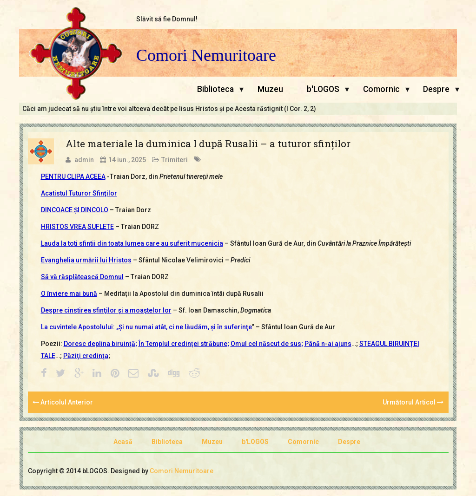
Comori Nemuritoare (206, 55)
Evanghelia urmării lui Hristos (86, 260)
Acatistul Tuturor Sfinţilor (79, 193)
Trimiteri (174, 159)
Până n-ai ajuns (327, 343)
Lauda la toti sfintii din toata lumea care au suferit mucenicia (132, 243)
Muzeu (270, 89)
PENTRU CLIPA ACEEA (73, 176)
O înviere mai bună (69, 293)
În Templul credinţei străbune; (184, 343)
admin (84, 159)
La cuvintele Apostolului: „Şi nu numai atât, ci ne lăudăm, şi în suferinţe (146, 327)
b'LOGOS (323, 89)
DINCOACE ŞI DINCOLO (74, 210)
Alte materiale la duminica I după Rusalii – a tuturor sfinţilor (208, 143)
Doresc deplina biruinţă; (100, 343)
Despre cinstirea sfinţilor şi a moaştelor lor (106, 310)
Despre (436, 89)
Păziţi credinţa (85, 355)
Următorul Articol (413, 402)
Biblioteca (215, 89)
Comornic (381, 89)
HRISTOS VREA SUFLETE (77, 226)
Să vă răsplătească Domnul (82, 277)
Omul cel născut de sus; (267, 343)
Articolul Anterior (63, 402)
